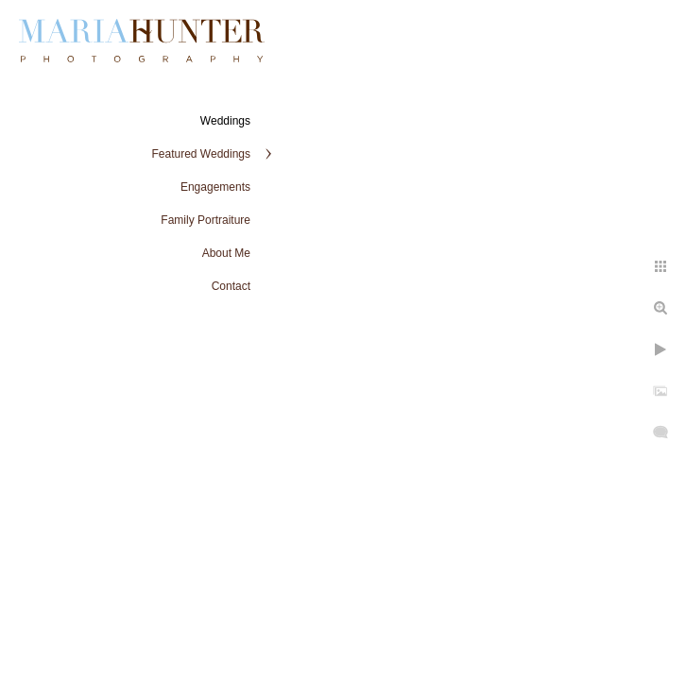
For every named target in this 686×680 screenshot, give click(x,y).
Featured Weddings (200, 154)
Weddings (225, 121)
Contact (231, 286)
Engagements (215, 187)
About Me (226, 253)
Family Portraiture (205, 220)
